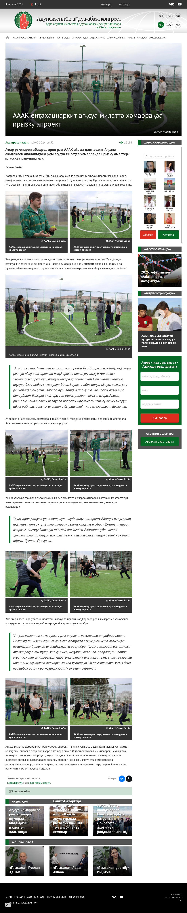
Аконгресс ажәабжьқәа (22, 902)
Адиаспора (97, 37)
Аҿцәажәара (157, 37)
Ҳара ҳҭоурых (116, 37)
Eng (169, 16)
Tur (178, 16)
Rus (161, 16)
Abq (169, 24)
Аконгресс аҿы (15, 897)
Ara (178, 24)
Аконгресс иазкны (24, 37)
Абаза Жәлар (47, 37)
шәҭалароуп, (15, 782)
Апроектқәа (80, 37)
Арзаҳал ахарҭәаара (159, 441)
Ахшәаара (159, 418)
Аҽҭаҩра (124, 4)
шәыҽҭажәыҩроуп (38, 782)
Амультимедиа (137, 37)
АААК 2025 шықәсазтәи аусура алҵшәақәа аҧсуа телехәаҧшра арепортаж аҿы (158, 341)
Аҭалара (106, 4)
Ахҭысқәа (63, 37)
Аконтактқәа (35, 897)
